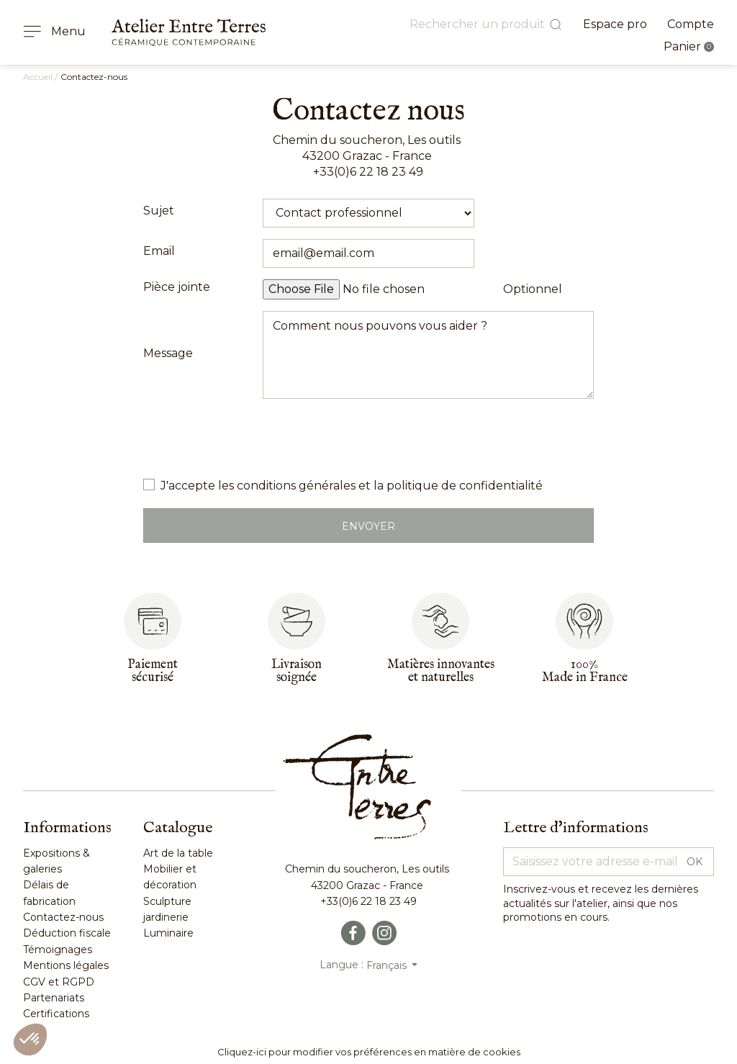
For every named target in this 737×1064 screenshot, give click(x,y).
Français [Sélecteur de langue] (388, 965)
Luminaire (168, 933)
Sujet (158, 210)
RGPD (76, 981)
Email (159, 251)
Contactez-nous (63, 917)
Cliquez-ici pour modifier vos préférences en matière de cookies (368, 1052)
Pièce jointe (176, 287)
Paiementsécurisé (152, 671)
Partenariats (53, 997)
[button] (30, 1039)
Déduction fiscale (67, 933)
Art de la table (178, 853)
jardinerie (166, 917)
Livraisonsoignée (296, 671)
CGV (34, 981)
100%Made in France (585, 671)
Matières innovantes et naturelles (440, 671)
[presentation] (372, 438)
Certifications (56, 1013)
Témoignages (57, 949)
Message (168, 353)
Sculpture (167, 901)
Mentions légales (66, 965)
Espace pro (615, 24)
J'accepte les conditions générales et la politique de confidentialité (351, 485)
